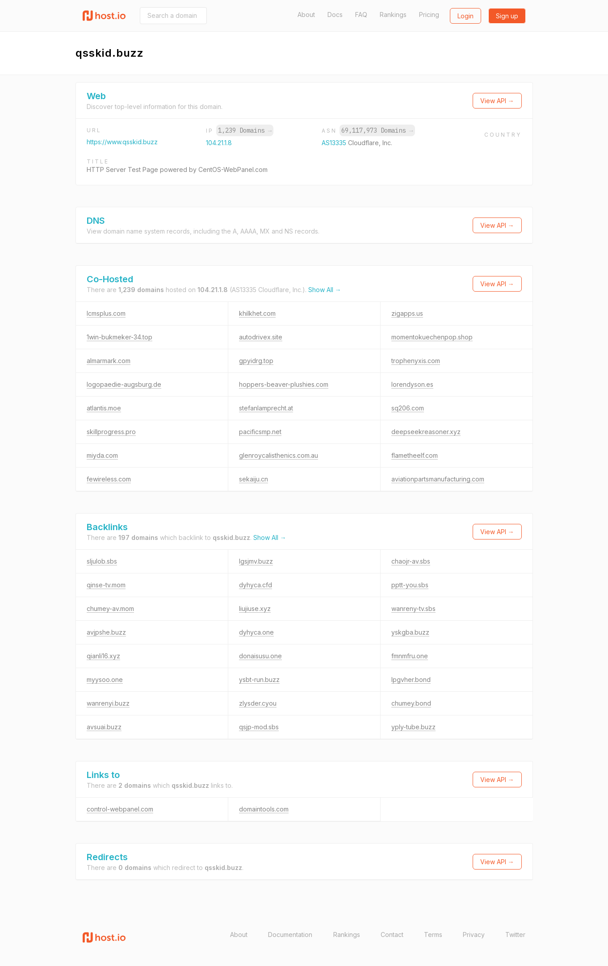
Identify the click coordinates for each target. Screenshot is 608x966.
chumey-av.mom (110, 608)
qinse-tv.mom (106, 585)
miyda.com (102, 455)
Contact (392, 934)
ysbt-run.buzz (259, 679)
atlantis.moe (104, 408)
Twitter (515, 934)
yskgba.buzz (410, 632)
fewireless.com (109, 479)
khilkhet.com (257, 313)
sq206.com (407, 408)
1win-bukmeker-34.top (119, 337)
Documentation (290, 934)
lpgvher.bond (411, 679)
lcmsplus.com (106, 313)
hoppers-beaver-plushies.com (283, 384)
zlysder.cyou (258, 703)
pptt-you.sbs (409, 585)
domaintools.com (264, 809)
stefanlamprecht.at (266, 408)
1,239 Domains (245, 130)
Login (465, 16)
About (306, 14)
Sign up (507, 16)
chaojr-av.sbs (410, 561)
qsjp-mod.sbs (259, 727)
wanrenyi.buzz (108, 703)
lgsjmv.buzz (256, 561)
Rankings (393, 14)
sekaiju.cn (253, 479)
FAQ (361, 14)
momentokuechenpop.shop (432, 337)
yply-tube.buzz (413, 727)
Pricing (429, 14)
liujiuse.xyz (255, 608)
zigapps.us (407, 313)
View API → (497, 101)
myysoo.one (105, 679)
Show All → (324, 289)
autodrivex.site (260, 337)
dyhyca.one (256, 632)
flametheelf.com (414, 455)
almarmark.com (108, 360)
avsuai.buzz (104, 727)
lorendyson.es (412, 384)
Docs (335, 14)
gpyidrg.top (256, 360)
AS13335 (335, 142)
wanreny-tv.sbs (413, 608)
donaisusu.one (260, 656)
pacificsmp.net (260, 431)
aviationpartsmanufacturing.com (437, 479)
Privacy (474, 934)
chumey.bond (411, 703)
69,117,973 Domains (377, 130)
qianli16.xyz (103, 656)
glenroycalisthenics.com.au (278, 455)
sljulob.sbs (102, 561)
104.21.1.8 (219, 142)
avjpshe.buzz (106, 632)
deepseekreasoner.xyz (426, 431)
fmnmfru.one (409, 656)
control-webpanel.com (120, 809)
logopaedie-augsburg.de (124, 384)
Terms (433, 934)
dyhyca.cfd (255, 585)
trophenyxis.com (415, 360)
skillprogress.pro (111, 431)
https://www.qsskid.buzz (122, 142)
